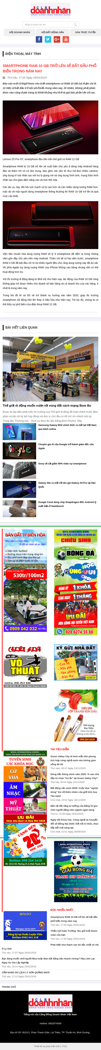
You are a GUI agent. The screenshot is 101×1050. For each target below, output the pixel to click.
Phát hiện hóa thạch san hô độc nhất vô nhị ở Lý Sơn (50, 946)
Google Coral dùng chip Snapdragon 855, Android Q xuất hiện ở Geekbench (67, 504)
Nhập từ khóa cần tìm (75, 24)
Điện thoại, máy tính (23, 54)
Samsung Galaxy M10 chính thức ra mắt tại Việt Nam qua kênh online (67, 427)
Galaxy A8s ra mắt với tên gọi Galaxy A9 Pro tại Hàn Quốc (67, 485)
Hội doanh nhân (19, 32)
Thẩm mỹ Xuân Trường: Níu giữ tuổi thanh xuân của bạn (73, 933)
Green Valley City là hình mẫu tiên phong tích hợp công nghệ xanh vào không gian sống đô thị (73, 760)
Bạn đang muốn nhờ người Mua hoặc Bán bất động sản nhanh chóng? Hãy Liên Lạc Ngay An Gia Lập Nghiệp (48, 960)
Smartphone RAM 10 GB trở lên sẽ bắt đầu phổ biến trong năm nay (73, 919)
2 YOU (63, 1046)
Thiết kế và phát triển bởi (46, 1046)
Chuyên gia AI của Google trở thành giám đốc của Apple (65, 446)
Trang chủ (9, 987)
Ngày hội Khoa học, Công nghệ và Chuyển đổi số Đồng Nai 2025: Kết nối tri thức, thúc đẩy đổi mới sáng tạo (74, 823)
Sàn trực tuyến (85, 32)
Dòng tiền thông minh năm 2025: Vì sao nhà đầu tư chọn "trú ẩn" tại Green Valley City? (74, 776)
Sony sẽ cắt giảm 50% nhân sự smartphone (62, 463)
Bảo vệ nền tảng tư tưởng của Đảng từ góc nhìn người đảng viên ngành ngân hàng (74, 808)
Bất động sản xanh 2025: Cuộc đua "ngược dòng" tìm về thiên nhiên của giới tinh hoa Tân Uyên (74, 792)
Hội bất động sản (52, 32)
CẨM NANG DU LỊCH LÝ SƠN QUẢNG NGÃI (25, 972)
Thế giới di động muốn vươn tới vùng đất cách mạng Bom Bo (47, 405)
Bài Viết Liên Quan (21, 327)
